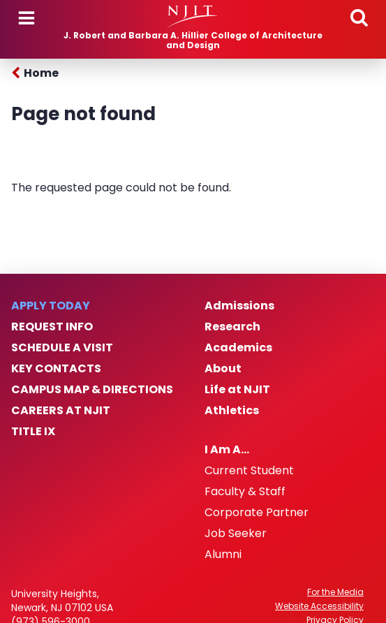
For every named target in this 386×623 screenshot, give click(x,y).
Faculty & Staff (245, 492)
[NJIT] (192, 17)
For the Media (335, 592)
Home (41, 73)
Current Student (249, 471)
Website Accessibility (319, 606)
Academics (238, 348)
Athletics (232, 411)
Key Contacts (56, 369)
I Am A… (227, 450)
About (223, 369)
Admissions (239, 306)
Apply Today (50, 306)
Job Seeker (236, 534)
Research (232, 327)
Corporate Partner (257, 513)
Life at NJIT (237, 390)
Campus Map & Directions (92, 390)
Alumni (223, 555)
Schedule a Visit (62, 348)
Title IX (33, 432)
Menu (26, 18)
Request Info (52, 327)
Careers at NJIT (60, 411)
